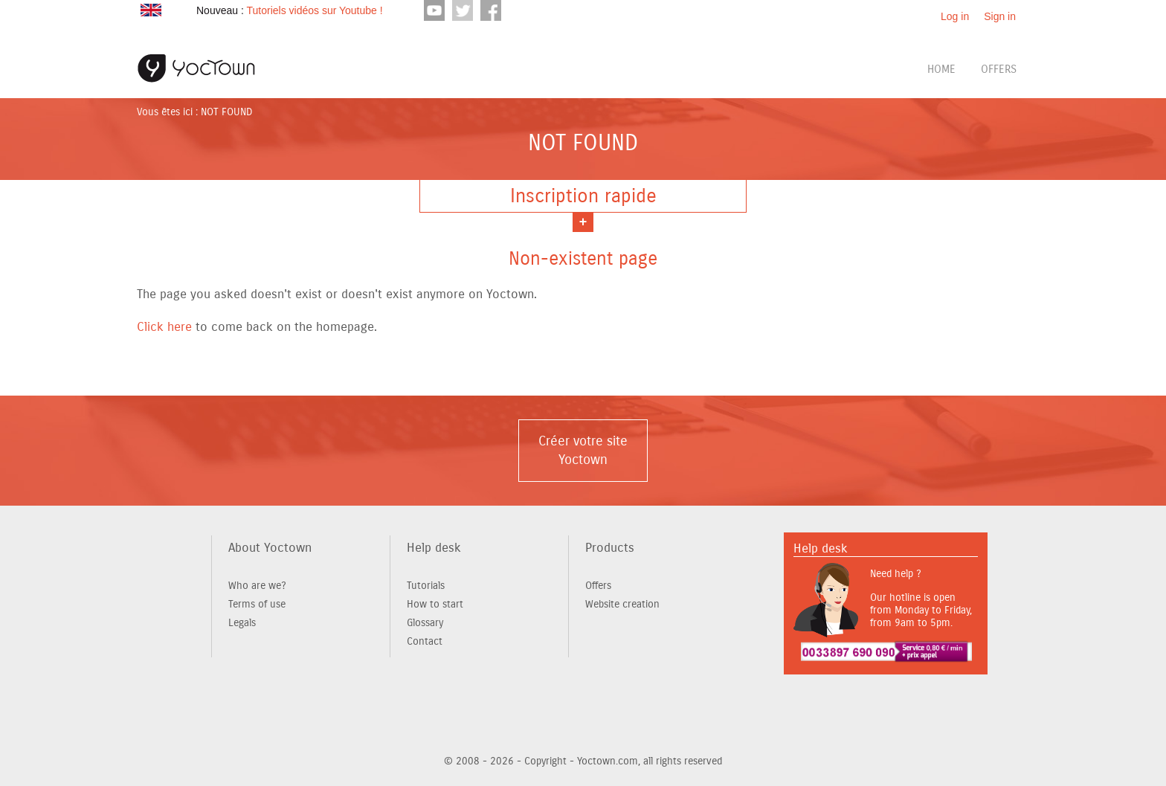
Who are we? (257, 585)
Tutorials (426, 585)
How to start (435, 604)
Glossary (425, 622)
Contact (424, 641)
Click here (164, 327)
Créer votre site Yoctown (583, 450)
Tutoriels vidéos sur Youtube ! (314, 10)
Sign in (1000, 16)
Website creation (622, 604)
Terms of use (257, 604)
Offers (999, 69)
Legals (242, 622)
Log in (955, 16)
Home (941, 69)
